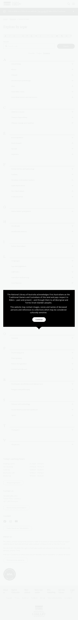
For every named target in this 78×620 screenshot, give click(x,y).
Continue (39, 319)
